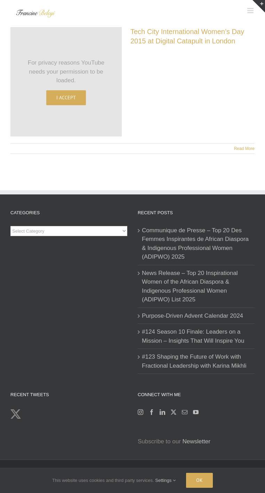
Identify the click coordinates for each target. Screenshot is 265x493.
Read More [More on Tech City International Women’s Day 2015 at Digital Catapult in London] (244, 148)
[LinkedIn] (162, 412)
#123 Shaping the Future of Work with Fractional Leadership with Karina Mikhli (194, 361)
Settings (165, 480)
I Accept (66, 97)
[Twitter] (173, 412)
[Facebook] (151, 412)
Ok (199, 480)
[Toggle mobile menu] (251, 10)
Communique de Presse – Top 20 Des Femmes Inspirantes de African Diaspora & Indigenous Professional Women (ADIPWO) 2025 (195, 243)
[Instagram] (140, 412)
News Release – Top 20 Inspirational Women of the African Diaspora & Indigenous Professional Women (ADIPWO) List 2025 (190, 286)
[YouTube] (196, 412)
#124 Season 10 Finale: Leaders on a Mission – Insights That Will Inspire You (193, 336)
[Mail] (184, 412)
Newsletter (196, 441)
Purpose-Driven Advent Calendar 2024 (192, 315)
